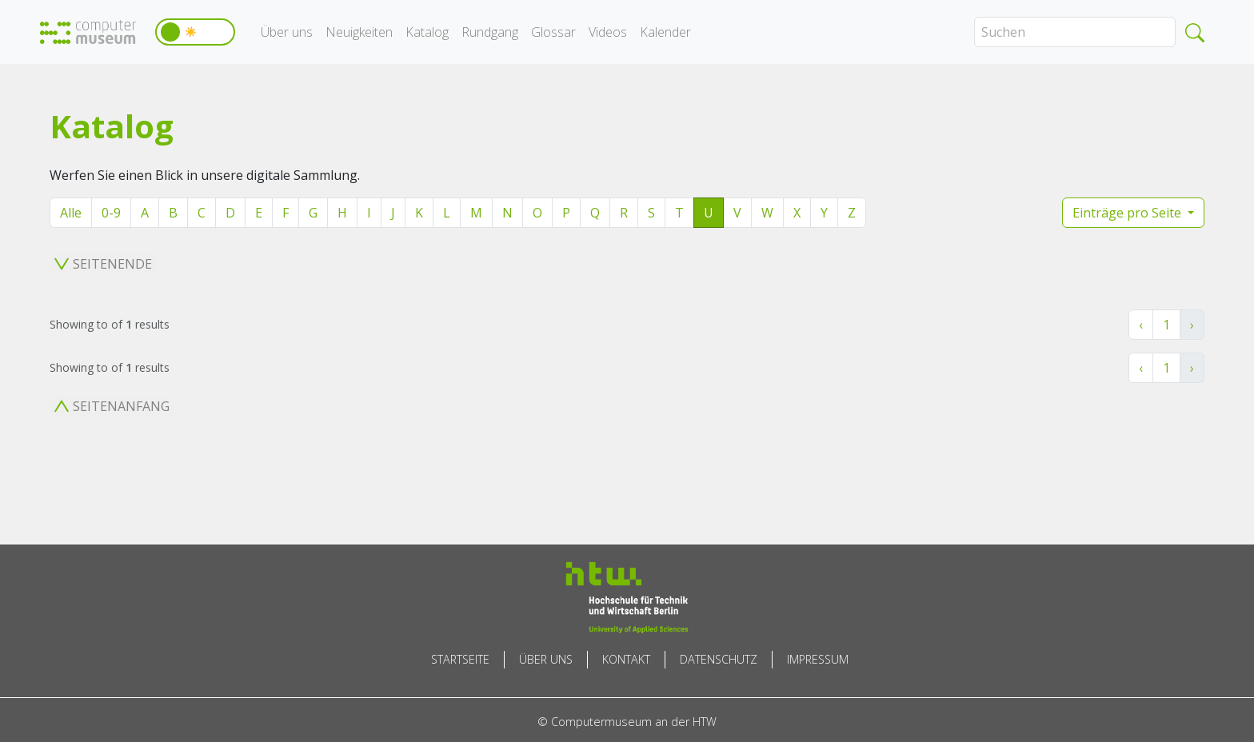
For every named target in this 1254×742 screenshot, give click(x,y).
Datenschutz (718, 659)
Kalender (665, 32)
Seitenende (103, 264)
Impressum (818, 659)
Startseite (460, 659)
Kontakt (626, 659)
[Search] (1075, 32)
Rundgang (489, 32)
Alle (71, 212)
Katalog (427, 32)
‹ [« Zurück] (1141, 324)
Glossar (553, 32)
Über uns (287, 32)
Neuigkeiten (359, 32)
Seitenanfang (112, 406)
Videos (608, 32)
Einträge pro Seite (1128, 212)
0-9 (111, 212)
